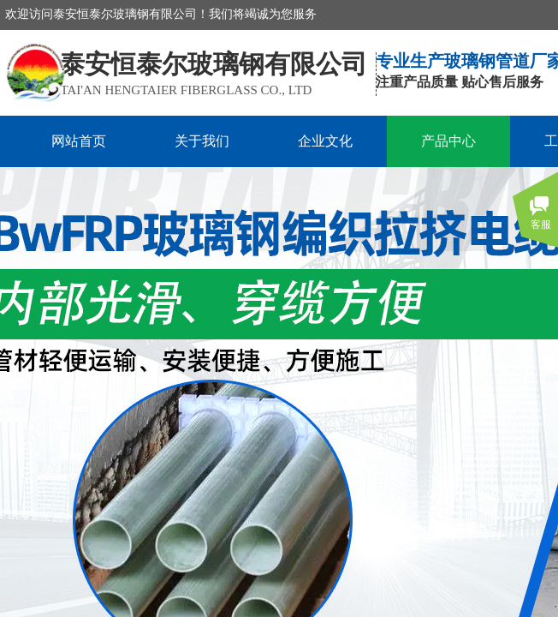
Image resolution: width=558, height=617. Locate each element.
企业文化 (325, 141)
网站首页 (78, 141)
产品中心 (448, 141)
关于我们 (202, 141)
